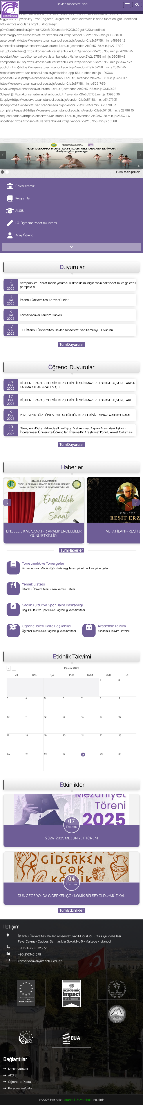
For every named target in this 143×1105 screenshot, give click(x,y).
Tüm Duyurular (71, 344)
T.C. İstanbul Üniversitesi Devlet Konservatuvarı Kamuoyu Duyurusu (66, 330)
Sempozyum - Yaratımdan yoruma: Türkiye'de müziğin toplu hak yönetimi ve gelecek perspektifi (78, 285)
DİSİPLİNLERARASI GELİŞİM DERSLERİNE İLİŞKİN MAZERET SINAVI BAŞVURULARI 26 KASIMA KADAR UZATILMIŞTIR (77, 385)
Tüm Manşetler (128, 172)
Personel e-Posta (20, 1088)
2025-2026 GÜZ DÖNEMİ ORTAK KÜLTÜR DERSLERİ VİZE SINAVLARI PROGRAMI (75, 415)
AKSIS (12, 1075)
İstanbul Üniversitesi (78, 1100)
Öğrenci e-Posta (19, 1081)
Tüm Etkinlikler (71, 910)
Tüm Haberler (71, 550)
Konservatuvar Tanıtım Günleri (41, 315)
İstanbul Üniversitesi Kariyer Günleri (44, 300)
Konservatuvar (18, 1069)
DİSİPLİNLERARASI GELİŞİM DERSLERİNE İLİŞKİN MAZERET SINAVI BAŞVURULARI (75, 400)
